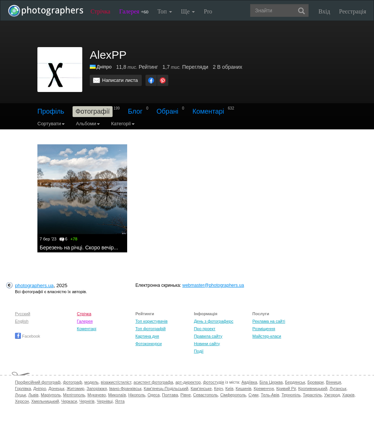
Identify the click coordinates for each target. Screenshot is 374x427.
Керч (218, 388)
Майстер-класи (266, 336)
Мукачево (97, 395)
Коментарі (208, 111)
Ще (188, 11)
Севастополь (205, 395)
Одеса (153, 395)
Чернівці (105, 401)
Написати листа (120, 80)
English (21, 321)
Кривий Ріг (286, 388)
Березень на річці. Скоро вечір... (79, 248)
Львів (33, 395)
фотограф (72, 382)
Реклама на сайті (268, 321)
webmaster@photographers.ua (213, 285)
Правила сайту (208, 336)
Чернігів (86, 401)
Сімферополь (233, 395)
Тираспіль (312, 395)
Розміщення (263, 328)
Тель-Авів (270, 395)
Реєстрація (352, 11)
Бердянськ (295, 382)
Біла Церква (271, 382)
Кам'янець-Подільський (166, 388)
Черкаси (69, 401)
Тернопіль (291, 395)
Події (198, 351)
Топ (164, 11)
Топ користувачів (151, 321)
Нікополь (136, 395)
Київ (229, 388)
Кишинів (243, 388)
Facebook (27, 336)
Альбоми (88, 123)
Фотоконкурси (148, 343)
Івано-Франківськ (125, 388)
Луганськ (337, 388)
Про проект (204, 328)
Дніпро (39, 388)
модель (92, 382)
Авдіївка (249, 382)
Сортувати (51, 123)
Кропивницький (312, 388)
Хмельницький (45, 401)
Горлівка (23, 388)
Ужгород (332, 395)
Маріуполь (51, 395)
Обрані (167, 111)
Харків (348, 395)
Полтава (170, 395)
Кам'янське (201, 388)
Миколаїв (117, 395)
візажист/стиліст (116, 382)
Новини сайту (207, 343)
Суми (253, 395)
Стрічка (100, 11)
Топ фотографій (150, 328)
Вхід (324, 11)
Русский (22, 313)
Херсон (22, 401)
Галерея (133, 11)
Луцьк (20, 395)
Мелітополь (74, 395)
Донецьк (56, 388)
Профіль (50, 111)
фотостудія (213, 382)
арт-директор (188, 382)
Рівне (185, 395)
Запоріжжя (97, 388)
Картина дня (147, 336)
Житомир (75, 388)
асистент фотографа (153, 382)
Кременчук (264, 388)
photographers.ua (34, 285)
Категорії (123, 123)
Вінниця (333, 382)
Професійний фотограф (38, 382)
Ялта (120, 401)
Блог (135, 111)
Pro (208, 11)
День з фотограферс (213, 321)
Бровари (315, 382)
